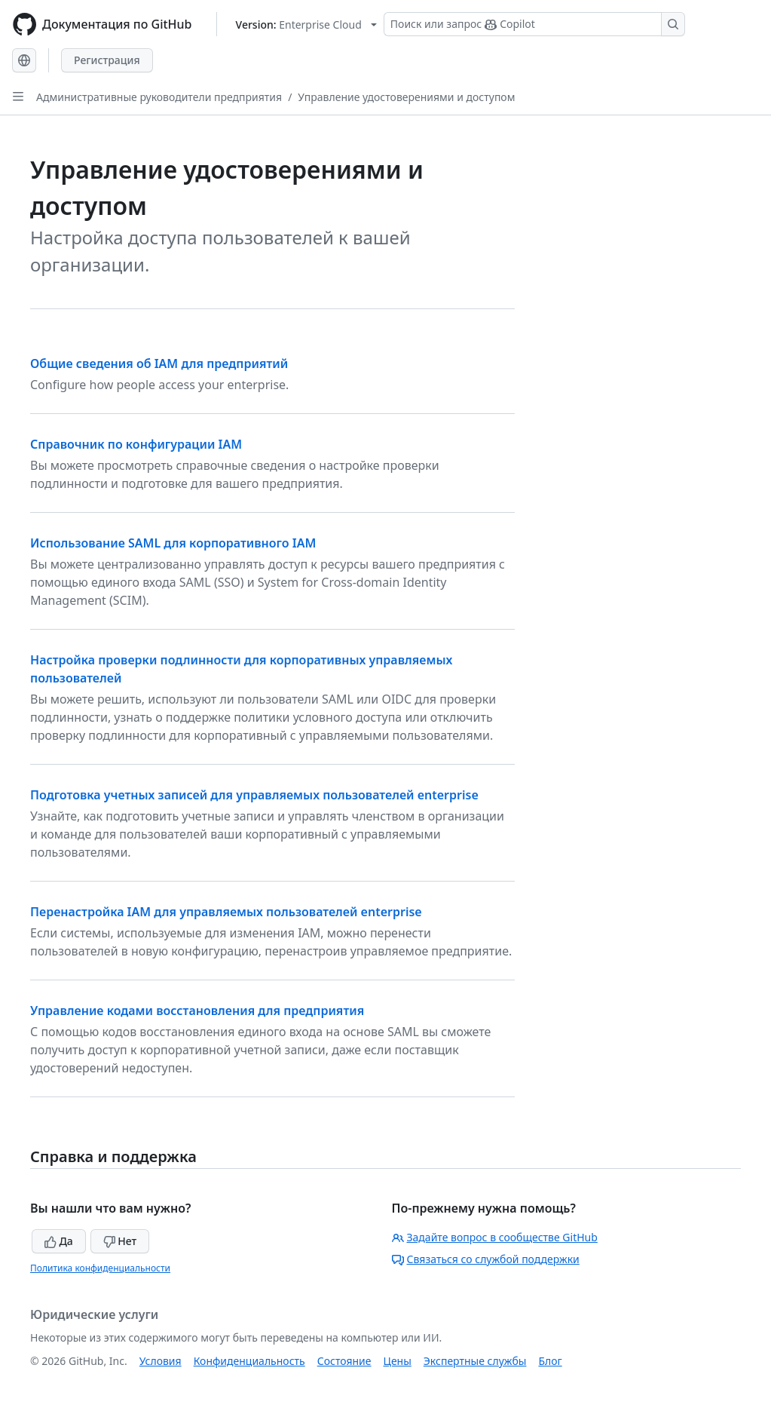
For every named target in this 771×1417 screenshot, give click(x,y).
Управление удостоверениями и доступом (406, 97)
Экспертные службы (475, 1361)
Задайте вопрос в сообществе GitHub (495, 1237)
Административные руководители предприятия (159, 97)
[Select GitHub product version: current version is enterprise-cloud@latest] (306, 24)
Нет (120, 1241)
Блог (549, 1361)
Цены (398, 1361)
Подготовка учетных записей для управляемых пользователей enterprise (254, 795)
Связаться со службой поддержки (486, 1259)
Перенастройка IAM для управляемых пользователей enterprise (226, 911)
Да (58, 1241)
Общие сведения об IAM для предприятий (159, 363)
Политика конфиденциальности (100, 1268)
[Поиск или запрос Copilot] (534, 24)
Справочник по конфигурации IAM (136, 444)
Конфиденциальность (249, 1361)
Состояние (344, 1361)
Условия (160, 1361)
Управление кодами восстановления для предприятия (197, 1010)
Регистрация (107, 60)
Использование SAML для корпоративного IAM (173, 543)
